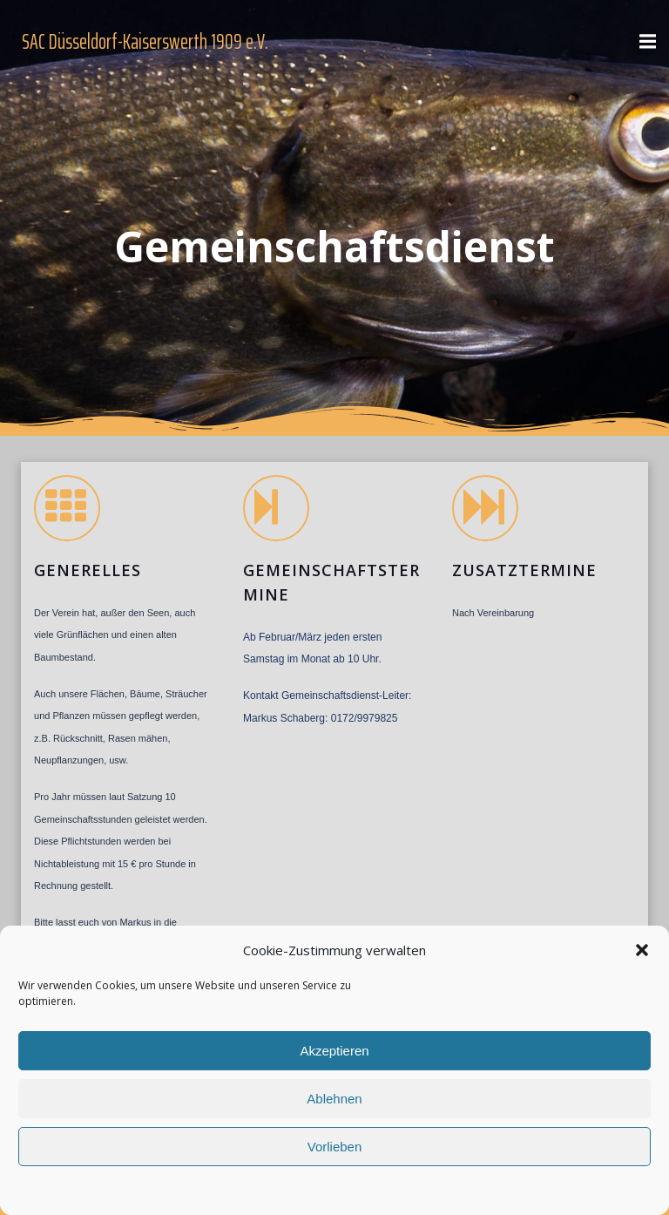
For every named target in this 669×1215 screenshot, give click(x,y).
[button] (642, 950)
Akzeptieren (334, 1050)
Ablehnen (334, 1098)
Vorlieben (334, 1146)
